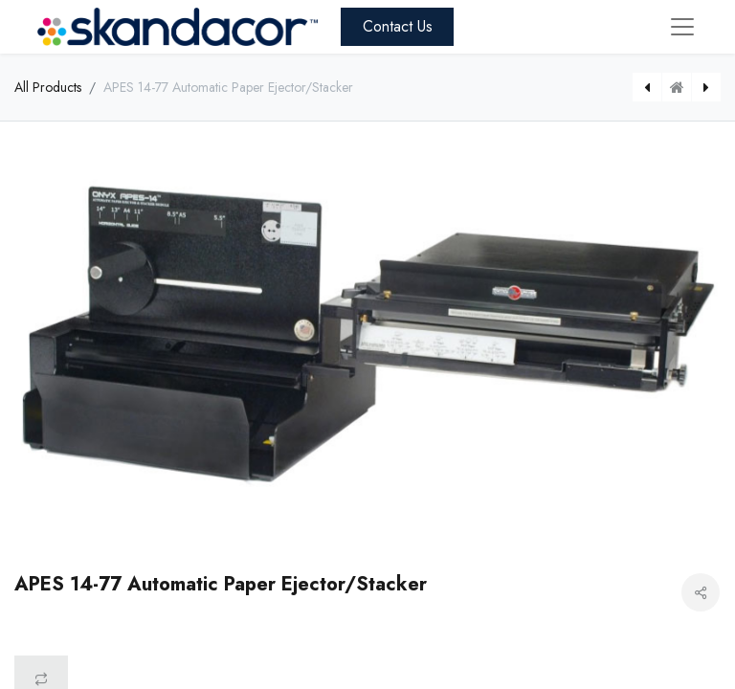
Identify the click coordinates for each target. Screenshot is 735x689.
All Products (47, 87)
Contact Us (398, 26)
